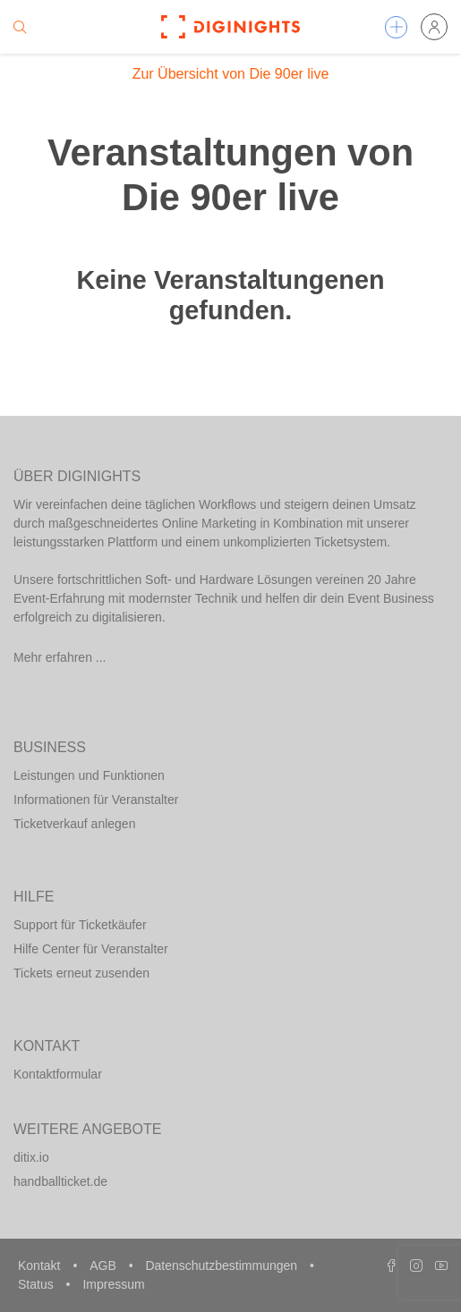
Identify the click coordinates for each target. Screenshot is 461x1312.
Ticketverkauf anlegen (74, 824)
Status (37, 1284)
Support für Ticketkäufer (80, 925)
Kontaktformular (57, 1074)
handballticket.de (60, 1181)
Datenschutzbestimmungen (223, 1265)
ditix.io (31, 1157)
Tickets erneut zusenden (81, 973)
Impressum (113, 1284)
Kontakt (41, 1265)
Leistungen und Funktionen (89, 775)
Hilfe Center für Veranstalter (90, 949)
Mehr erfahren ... (60, 657)
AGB (104, 1265)
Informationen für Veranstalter (95, 799)
